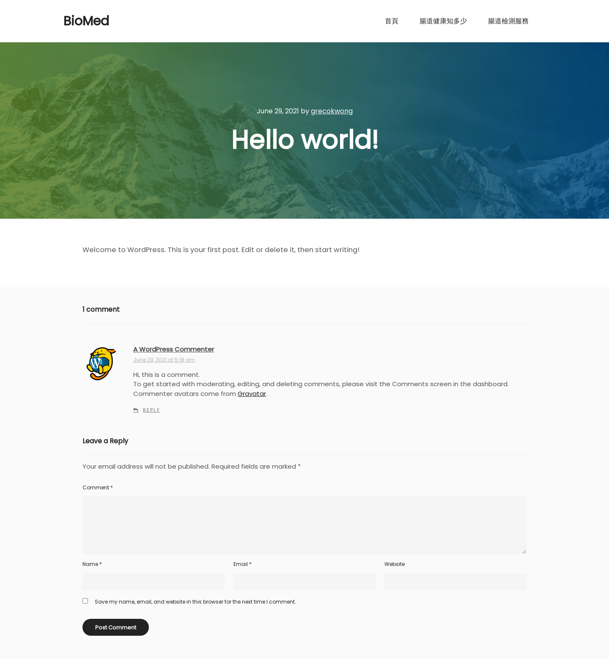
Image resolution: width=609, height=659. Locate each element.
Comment (97, 487)
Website (394, 564)
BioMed (86, 21)
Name (92, 564)
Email (242, 564)
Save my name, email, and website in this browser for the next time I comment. (195, 601)
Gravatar (252, 393)
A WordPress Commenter (173, 349)
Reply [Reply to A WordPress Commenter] (151, 409)
